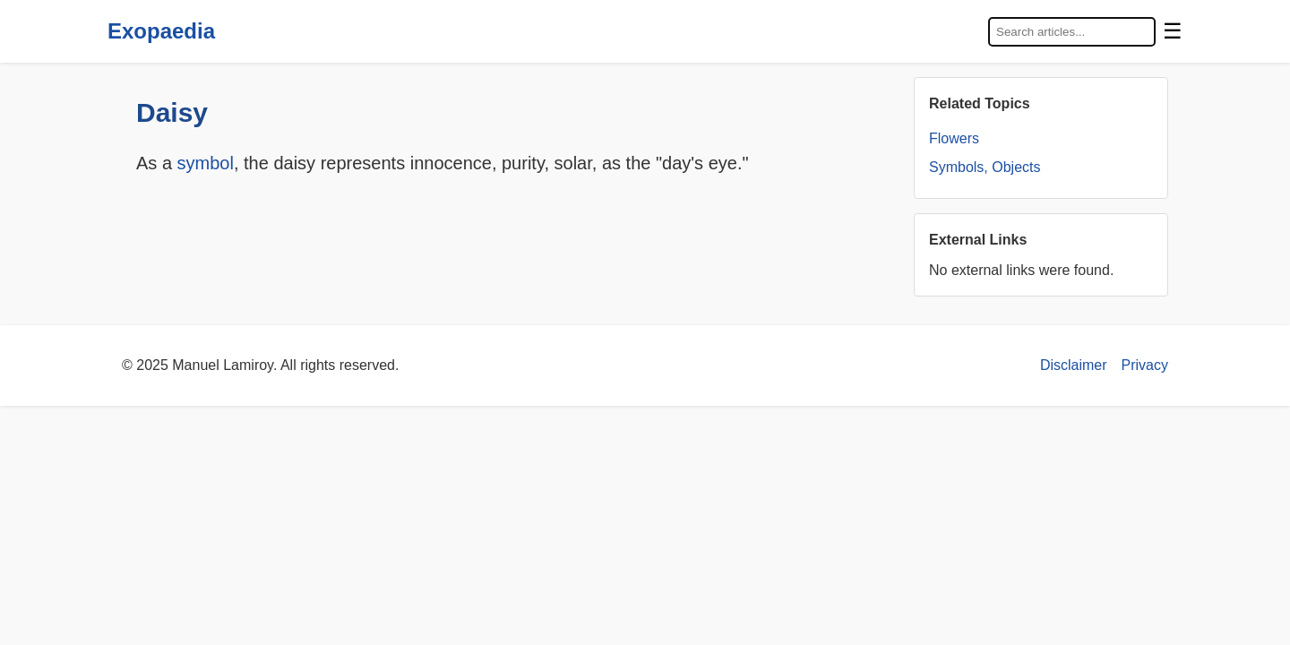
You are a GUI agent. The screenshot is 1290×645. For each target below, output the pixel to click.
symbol (205, 163)
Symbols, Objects (984, 167)
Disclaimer (1073, 365)
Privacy (1145, 365)
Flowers (954, 138)
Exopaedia (161, 31)
